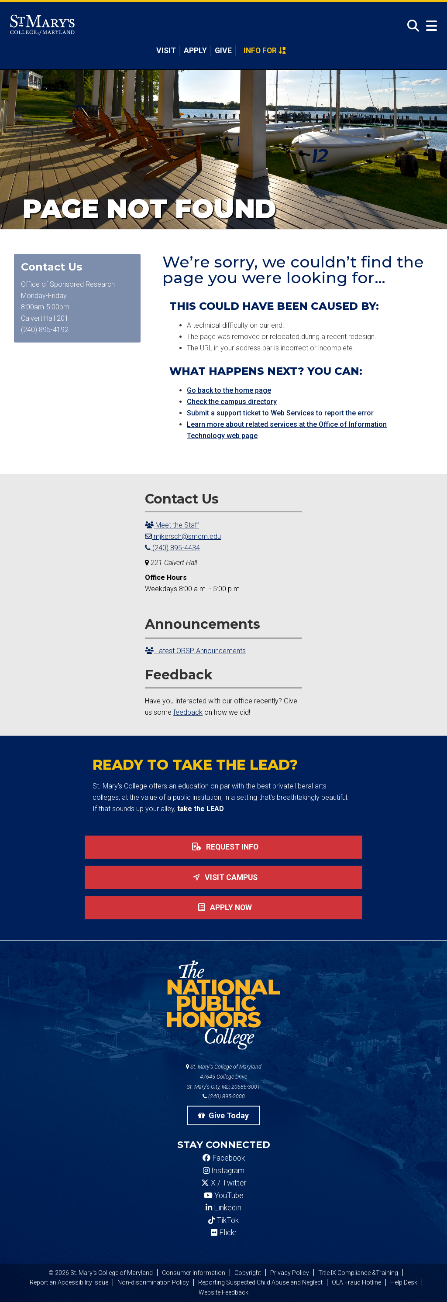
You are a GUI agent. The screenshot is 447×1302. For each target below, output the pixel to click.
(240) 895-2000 (224, 1096)
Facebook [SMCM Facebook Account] (224, 1158)
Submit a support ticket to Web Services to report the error (280, 413)
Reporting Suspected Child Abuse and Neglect (260, 1282)
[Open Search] (410, 26)
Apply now (223, 907)
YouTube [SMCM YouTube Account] (224, 1195)
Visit (166, 50)
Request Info (223, 847)
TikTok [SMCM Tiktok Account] (223, 1220)
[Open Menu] (429, 26)
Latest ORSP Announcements (195, 651)
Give (223, 50)
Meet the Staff (172, 525)
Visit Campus (223, 877)
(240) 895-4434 (172, 548)
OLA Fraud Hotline (356, 1282)
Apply (195, 50)
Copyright (247, 1272)
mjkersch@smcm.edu (183, 536)
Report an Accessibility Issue (69, 1282)
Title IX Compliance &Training (358, 1272)
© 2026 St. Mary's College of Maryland (100, 1272)
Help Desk (403, 1282)
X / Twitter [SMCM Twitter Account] (223, 1183)
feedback (188, 712)
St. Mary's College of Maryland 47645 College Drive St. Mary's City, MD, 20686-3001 (223, 1076)
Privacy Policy (289, 1272)
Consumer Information (193, 1272)
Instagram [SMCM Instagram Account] (223, 1170)
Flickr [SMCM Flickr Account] (224, 1232)
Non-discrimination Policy (153, 1282)
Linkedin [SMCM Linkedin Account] (223, 1207)
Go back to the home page (229, 390)
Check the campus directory (232, 401)
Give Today (223, 1115)
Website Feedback (223, 1292)
